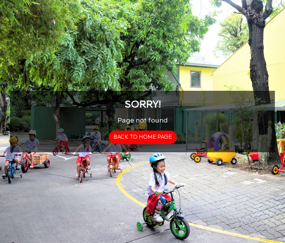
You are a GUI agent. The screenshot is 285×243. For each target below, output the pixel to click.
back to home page (142, 137)
